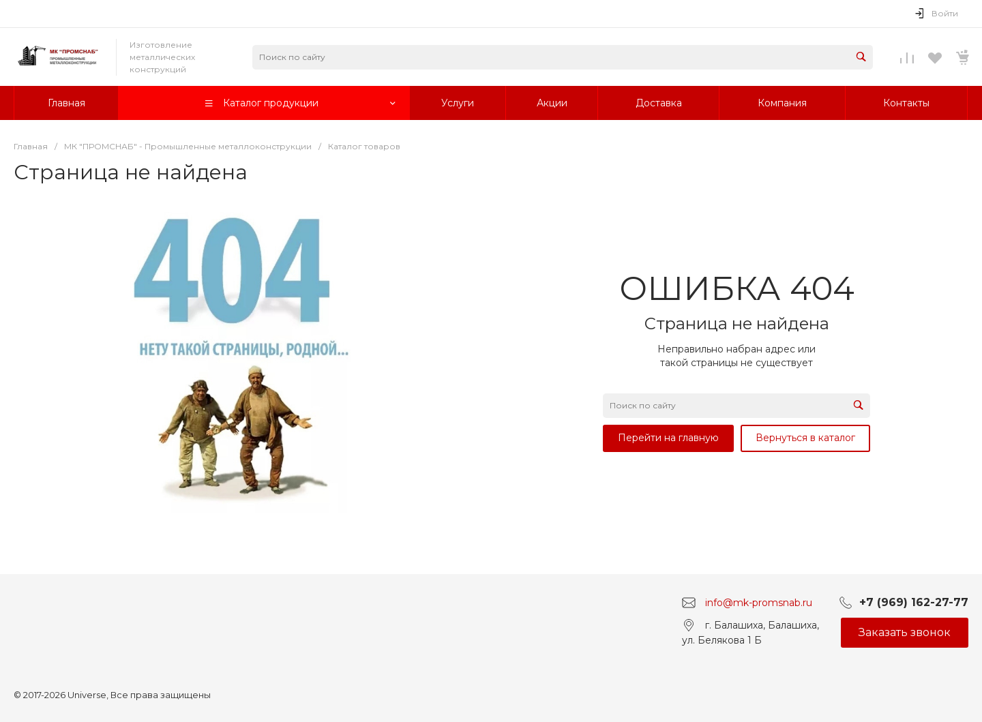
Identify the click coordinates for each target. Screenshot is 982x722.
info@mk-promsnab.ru (758, 603)
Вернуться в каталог (805, 438)
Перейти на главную (668, 438)
